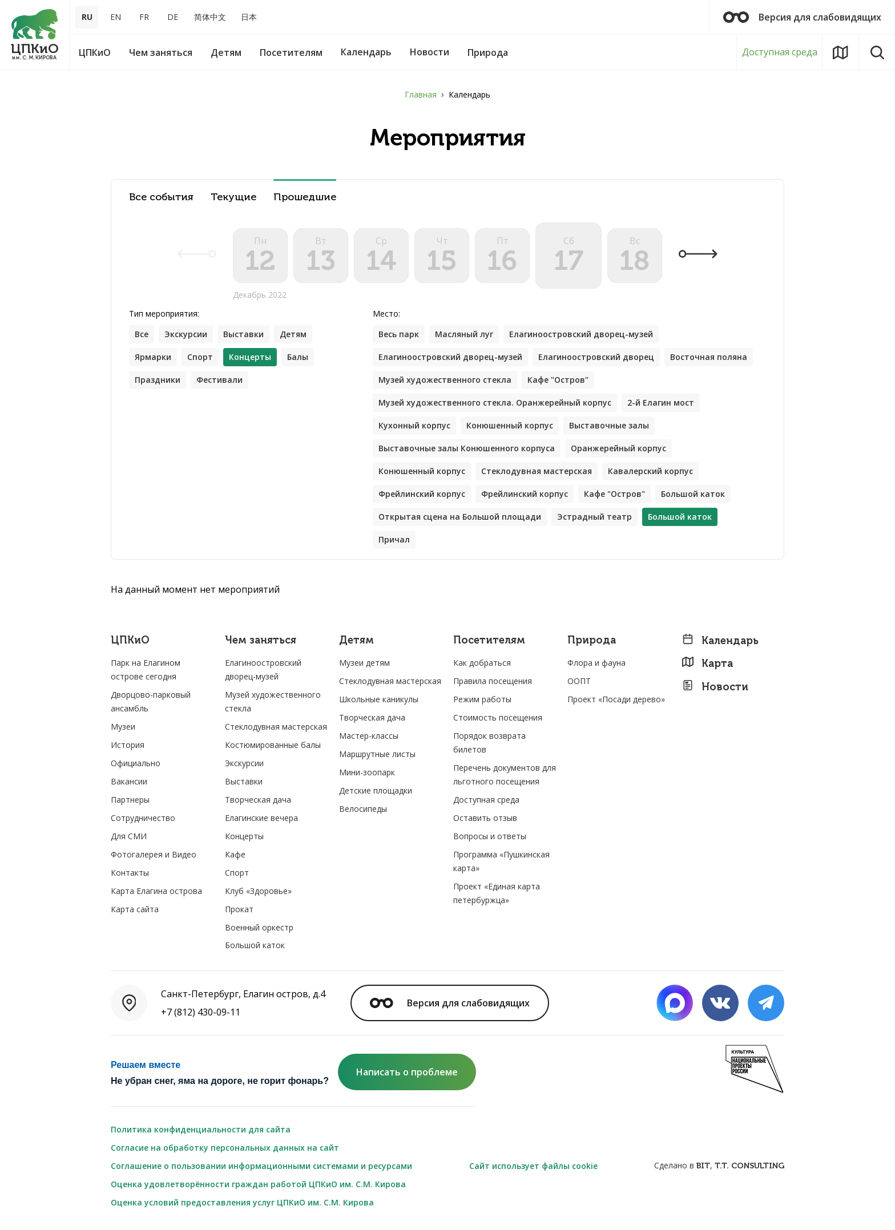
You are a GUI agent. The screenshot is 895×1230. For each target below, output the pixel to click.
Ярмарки (153, 356)
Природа (591, 640)
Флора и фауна (596, 662)
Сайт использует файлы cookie (533, 1165)
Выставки (243, 334)
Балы (297, 356)
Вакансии (129, 781)
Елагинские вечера (261, 817)
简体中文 (210, 16)
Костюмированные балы (273, 744)
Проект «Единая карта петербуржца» (496, 893)
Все (141, 334)
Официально (135, 763)
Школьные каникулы (378, 699)
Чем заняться (260, 640)
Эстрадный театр (594, 516)
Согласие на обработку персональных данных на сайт (225, 1147)
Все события (161, 197)
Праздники (157, 379)
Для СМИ (129, 836)
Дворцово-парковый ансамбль (151, 701)
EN (115, 16)
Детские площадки (375, 790)
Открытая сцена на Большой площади (459, 516)
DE (172, 16)
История (127, 744)
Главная (421, 94)
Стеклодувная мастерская (536, 471)
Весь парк (398, 334)
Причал (394, 539)
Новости (715, 686)
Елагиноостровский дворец (596, 356)
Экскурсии (185, 334)
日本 (249, 16)
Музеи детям (364, 662)
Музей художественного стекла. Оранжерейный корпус (494, 402)
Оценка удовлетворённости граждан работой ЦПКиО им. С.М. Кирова (258, 1184)
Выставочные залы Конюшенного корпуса (466, 448)
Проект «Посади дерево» (616, 699)
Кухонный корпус (414, 425)
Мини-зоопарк (367, 772)
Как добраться (482, 662)
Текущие (233, 197)
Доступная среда (779, 52)
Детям (293, 334)
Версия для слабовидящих (802, 17)
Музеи (123, 726)
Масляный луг (464, 334)
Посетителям (489, 640)
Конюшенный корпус (509, 425)
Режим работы (482, 699)
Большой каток (693, 493)
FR (144, 16)
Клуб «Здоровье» (258, 890)
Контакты (130, 872)
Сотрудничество (143, 817)
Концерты (244, 836)
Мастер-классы (368, 735)
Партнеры (130, 799)
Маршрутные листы (377, 753)
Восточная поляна (708, 356)
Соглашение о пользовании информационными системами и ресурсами (261, 1165)
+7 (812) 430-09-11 (200, 1012)
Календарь (720, 640)
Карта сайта (135, 909)
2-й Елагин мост (660, 402)
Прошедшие (304, 197)
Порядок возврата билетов (489, 742)
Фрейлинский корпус (421, 493)
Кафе (235, 854)
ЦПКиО (130, 640)
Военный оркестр (259, 927)
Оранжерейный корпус (618, 448)
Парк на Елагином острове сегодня (145, 669)
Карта (707, 663)
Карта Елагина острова (156, 890)
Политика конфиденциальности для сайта (201, 1129)
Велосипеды (363, 808)
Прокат (239, 909)
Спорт (200, 356)
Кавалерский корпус (650, 471)
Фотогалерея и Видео (153, 854)
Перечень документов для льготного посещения (504, 774)
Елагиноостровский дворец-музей (581, 334)
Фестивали (219, 379)
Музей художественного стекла (444, 379)
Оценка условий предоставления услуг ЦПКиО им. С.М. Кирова (242, 1202)
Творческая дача (258, 799)
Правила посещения (492, 680)
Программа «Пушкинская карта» (501, 861)
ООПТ (579, 680)
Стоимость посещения (497, 717)
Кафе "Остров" (557, 379)
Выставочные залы (609, 425)
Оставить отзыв (485, 817)
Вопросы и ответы (489, 836)
